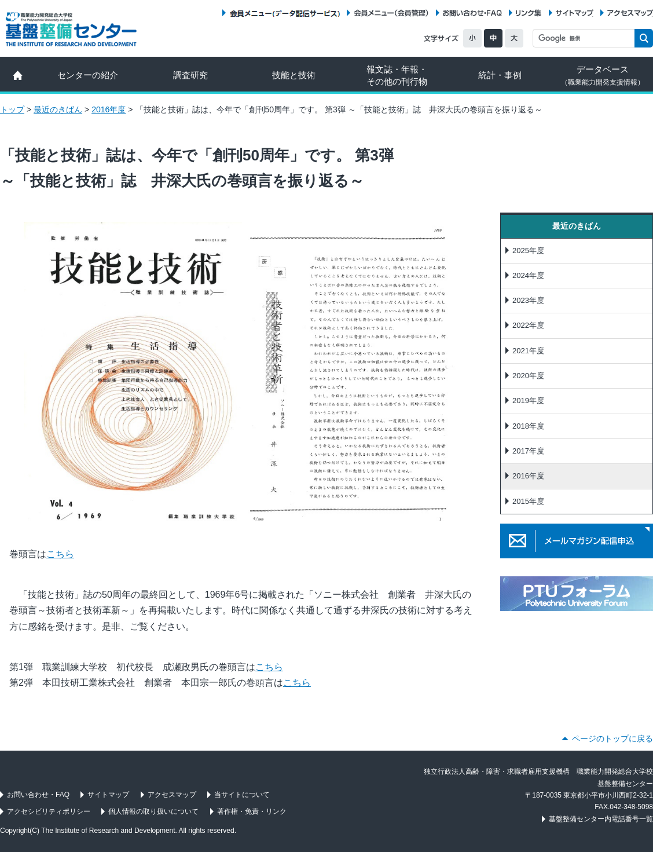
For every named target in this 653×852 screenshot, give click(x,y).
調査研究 (190, 75)
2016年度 (108, 109)
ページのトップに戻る (612, 738)
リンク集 (528, 13)
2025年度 (528, 250)
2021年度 (528, 350)
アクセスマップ (630, 13)
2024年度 (528, 275)
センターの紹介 (87, 75)
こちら (60, 554)
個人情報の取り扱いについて (153, 811)
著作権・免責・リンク (252, 811)
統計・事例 (500, 75)
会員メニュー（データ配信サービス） (284, 13)
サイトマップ (574, 13)
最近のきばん (58, 109)
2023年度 (528, 300)
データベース (602, 75)
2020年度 (528, 375)
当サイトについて (242, 795)
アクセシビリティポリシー (48, 811)
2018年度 (528, 426)
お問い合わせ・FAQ (472, 13)
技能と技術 (294, 75)
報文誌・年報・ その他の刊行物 (396, 75)
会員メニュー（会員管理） (391, 13)
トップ (12, 109)
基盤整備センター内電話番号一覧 (601, 819)
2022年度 (528, 325)
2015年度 (528, 501)
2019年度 (528, 400)
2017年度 (528, 451)
